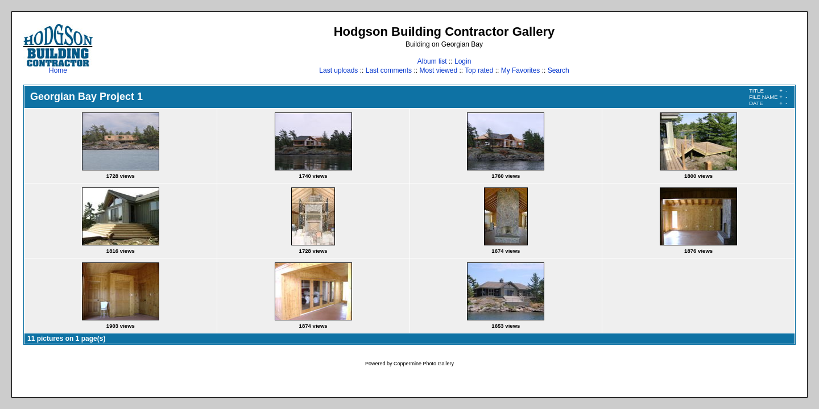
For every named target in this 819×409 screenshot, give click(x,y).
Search (558, 70)
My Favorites (520, 70)
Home (58, 67)
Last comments (389, 70)
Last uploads (338, 70)
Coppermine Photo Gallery (424, 363)
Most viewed (438, 70)
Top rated (479, 70)
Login (462, 61)
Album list (432, 61)
